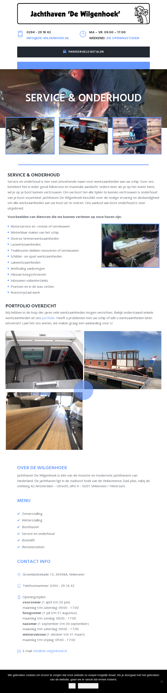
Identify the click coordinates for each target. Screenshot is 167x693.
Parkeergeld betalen (83, 54)
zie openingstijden (122, 41)
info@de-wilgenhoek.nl (48, 41)
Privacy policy (88, 685)
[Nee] (161, 681)
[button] (44, 68)
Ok (72, 685)
